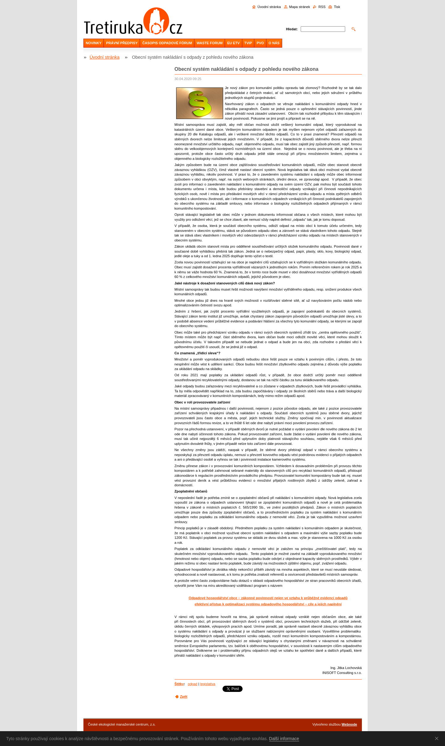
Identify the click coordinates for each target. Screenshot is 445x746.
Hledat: (292, 29)
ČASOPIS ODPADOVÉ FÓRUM (167, 43)
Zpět (184, 696)
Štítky (179, 684)
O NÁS (274, 43)
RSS (321, 7)
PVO (260, 43)
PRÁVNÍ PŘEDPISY (122, 43)
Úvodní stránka (269, 7)
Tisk (337, 7)
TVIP (248, 43)
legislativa (207, 684)
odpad (192, 684)
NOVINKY (94, 43)
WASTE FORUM (209, 43)
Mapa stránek (299, 7)
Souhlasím (438, 738)
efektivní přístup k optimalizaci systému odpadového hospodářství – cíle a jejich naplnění (268, 604)
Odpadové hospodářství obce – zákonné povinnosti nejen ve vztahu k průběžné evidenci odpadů (268, 598)
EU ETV (233, 43)
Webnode (349, 724)
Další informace (284, 738)
